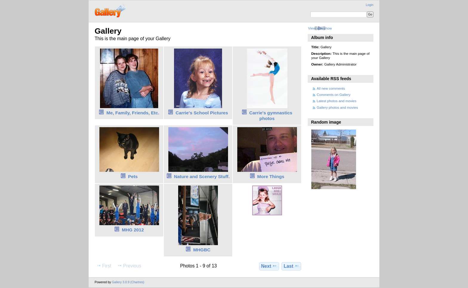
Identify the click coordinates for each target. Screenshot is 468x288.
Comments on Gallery (333, 94)
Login (369, 5)
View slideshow (320, 28)
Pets (133, 176)
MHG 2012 (133, 229)
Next (269, 266)
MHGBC (201, 249)
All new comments (331, 88)
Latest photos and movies (336, 101)
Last (291, 266)
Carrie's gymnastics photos (270, 115)
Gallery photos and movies (337, 107)
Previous (129, 265)
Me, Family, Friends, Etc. (133, 112)
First (103, 265)
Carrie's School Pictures (202, 112)
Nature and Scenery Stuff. (202, 176)
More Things (270, 176)
